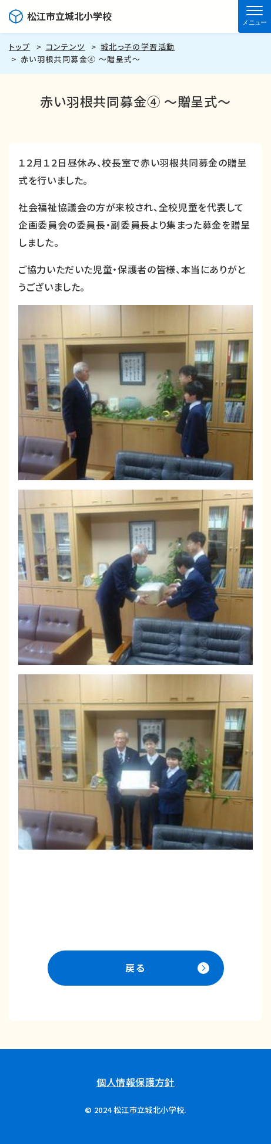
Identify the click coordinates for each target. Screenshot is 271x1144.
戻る (135, 967)
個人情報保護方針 (135, 1082)
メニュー (254, 22)
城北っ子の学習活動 (138, 46)
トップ (19, 46)
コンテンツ (65, 46)
